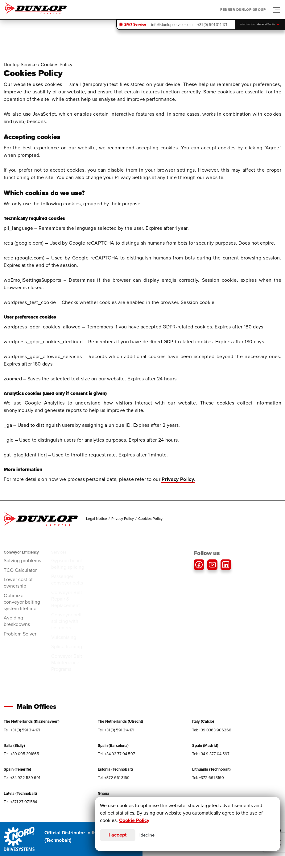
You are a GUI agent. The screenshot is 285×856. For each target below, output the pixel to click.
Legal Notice (96, 518)
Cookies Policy (150, 518)
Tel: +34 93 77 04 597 (116, 754)
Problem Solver (20, 633)
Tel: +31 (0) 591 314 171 (22, 730)
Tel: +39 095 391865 (21, 754)
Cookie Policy (134, 820)
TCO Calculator (20, 570)
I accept (118, 834)
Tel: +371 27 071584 (20, 802)
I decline (146, 835)
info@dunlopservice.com (171, 25)
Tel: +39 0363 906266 (211, 730)
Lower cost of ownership (18, 582)
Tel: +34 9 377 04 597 (210, 754)
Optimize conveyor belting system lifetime (22, 602)
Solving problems (22, 560)
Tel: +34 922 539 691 (22, 778)
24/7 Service (135, 24)
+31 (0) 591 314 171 (212, 25)
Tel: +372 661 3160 (114, 778)
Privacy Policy (178, 479)
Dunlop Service (20, 64)
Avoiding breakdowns (17, 621)
